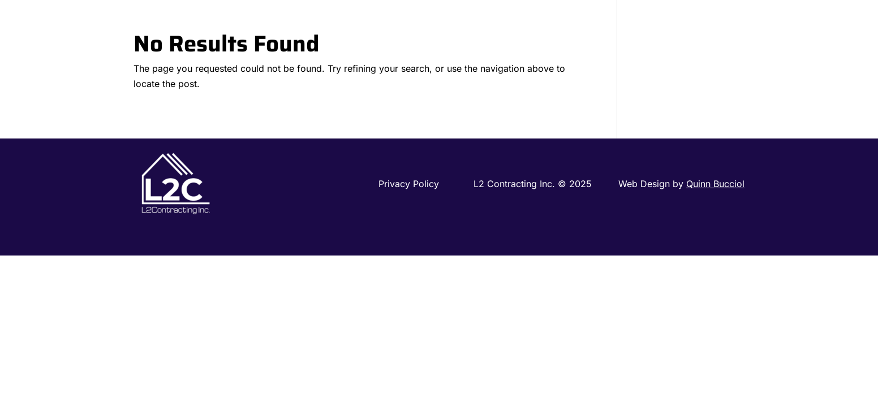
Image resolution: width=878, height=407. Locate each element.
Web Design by (681, 183)
